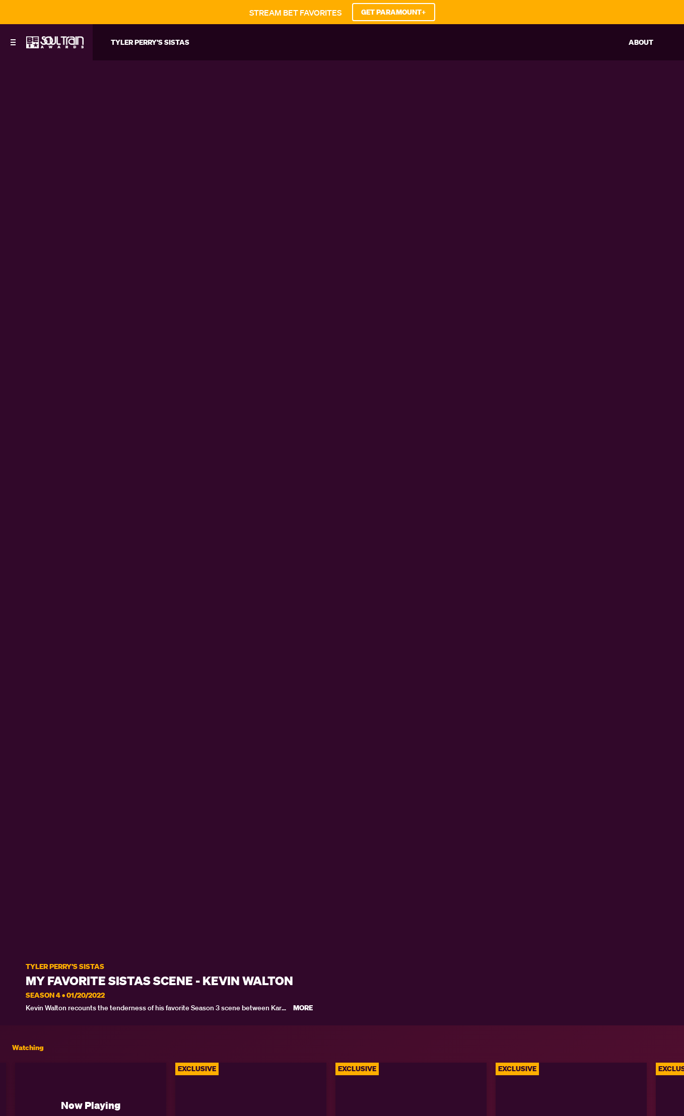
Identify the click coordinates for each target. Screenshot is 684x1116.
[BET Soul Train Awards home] (55, 45)
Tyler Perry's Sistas (65, 966)
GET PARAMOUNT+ (393, 12)
